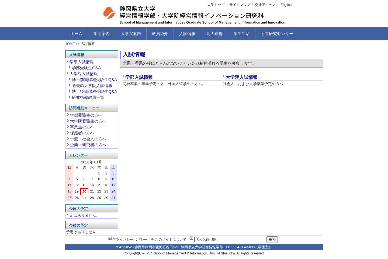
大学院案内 (131, 33)
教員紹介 (160, 33)
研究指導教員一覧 (88, 97)
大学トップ (216, 5)
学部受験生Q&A (86, 67)
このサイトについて (170, 240)
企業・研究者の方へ (88, 144)
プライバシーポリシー (129, 240)
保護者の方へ (82, 133)
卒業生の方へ (82, 127)
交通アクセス (265, 5)
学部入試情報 (139, 77)
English (286, 5)
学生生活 (242, 33)
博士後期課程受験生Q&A (94, 91)
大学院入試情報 (242, 77)
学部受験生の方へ (86, 115)
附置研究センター (277, 33)
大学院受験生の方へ (88, 121)
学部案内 (101, 33)
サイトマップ (239, 5)
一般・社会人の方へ (88, 138)
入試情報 (187, 33)
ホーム (76, 33)
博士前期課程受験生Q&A (94, 79)
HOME (70, 44)
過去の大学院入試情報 (92, 85)
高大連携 (214, 33)
